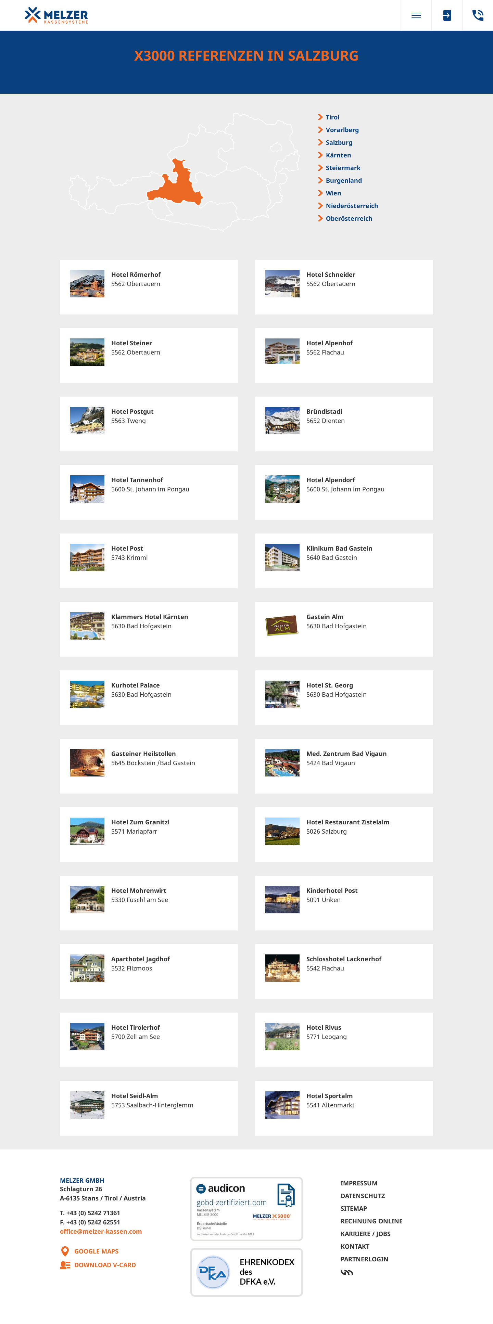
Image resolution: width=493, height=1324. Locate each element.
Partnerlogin (365, 1259)
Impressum (359, 1183)
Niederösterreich (352, 206)
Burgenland (344, 180)
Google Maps (96, 1251)
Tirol (332, 117)
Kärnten (338, 155)
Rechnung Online (372, 1221)
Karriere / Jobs (366, 1234)
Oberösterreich (349, 218)
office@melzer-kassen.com (101, 1231)
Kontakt (355, 1246)
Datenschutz (363, 1196)
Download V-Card (105, 1265)
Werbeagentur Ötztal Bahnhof (387, 1272)
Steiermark (343, 168)
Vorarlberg (342, 130)
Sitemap (354, 1208)
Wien (333, 193)
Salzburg (339, 142)
